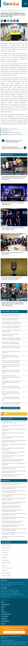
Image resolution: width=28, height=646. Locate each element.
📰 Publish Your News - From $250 (14, 632)
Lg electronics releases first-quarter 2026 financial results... (10, 335)
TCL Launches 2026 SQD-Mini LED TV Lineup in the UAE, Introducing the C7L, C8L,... (11, 399)
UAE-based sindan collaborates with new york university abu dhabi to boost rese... (11, 388)
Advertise (9, 584)
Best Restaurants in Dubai (18, 594)
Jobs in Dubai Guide (5, 596)
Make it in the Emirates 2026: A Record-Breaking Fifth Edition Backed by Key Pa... (11, 347)
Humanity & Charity (6, 575)
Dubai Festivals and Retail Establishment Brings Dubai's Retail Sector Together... (11, 403)
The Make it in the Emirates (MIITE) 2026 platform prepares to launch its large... (11, 361)
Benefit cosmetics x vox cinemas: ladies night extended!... (11, 331)
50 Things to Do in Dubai (6, 594)
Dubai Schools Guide (13, 591)
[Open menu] (25, 3)
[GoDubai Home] (11, 3)
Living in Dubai (4, 589)
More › (24, 418)
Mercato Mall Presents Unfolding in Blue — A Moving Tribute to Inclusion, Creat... (11, 323)
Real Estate (4, 557)
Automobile (4, 552)
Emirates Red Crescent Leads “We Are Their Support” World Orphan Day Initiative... (11, 366)
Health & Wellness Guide (15, 593)
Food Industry (5, 555)
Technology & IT (5, 550)
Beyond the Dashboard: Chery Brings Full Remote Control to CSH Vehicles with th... (11, 372)
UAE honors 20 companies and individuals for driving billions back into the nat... (11, 357)
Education (4, 565)
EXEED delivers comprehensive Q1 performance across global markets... (11, 342)
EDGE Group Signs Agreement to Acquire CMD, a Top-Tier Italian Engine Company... (11, 393)
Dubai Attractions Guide (13, 589)
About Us (3, 582)
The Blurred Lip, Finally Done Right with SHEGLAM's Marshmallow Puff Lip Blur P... (12, 338)
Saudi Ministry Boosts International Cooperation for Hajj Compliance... (10, 319)
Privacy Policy (4, 584)
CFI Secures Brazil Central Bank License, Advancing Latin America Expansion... (11, 327)
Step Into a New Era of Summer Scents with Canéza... (11, 352)
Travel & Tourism (5, 560)
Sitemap (9, 585)
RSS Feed (22, 582)
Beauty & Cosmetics (6, 544)
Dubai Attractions (22, 584)
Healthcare (4, 570)
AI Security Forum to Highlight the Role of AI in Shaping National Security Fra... (11, 315)
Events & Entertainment (10, 10)
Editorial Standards (9, 582)
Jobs (2, 609)
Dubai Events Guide (5, 593)
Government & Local (7, 568)
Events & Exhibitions (6, 573)
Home (2, 10)
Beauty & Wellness (5, 604)
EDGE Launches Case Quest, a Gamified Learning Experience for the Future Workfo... (11, 382)
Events (2, 606)
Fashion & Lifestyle (6, 547)
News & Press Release (5, 614)
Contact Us (16, 582)
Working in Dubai (4, 591)
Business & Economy (7, 562)
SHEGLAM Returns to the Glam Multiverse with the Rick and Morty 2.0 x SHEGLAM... (11, 377)
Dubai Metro (15, 584)
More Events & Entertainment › (17, 156)
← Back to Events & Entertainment (10, 408)
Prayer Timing (4, 585)
